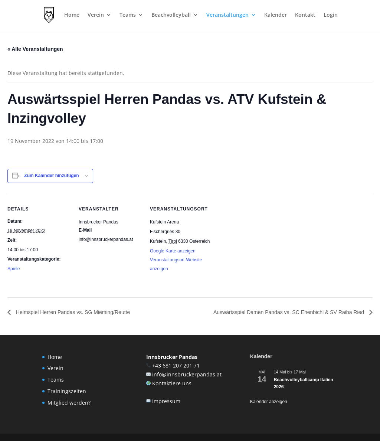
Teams (127, 15)
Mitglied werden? (69, 402)
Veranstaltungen (227, 15)
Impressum (166, 401)
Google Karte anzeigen (173, 251)
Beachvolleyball (171, 15)
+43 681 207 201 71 (176, 365)
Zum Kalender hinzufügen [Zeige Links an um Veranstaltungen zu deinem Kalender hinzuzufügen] (51, 175)
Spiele (13, 268)
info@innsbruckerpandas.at (187, 374)
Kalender (275, 15)
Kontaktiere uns (171, 383)
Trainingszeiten (67, 391)
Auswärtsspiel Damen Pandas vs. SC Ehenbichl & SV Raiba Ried (289, 312)
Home (71, 15)
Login (331, 15)
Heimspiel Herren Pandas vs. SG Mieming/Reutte (72, 312)
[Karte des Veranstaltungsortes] (260, 246)
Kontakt (305, 15)
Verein (96, 15)
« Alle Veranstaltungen (35, 49)
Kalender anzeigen (268, 401)
